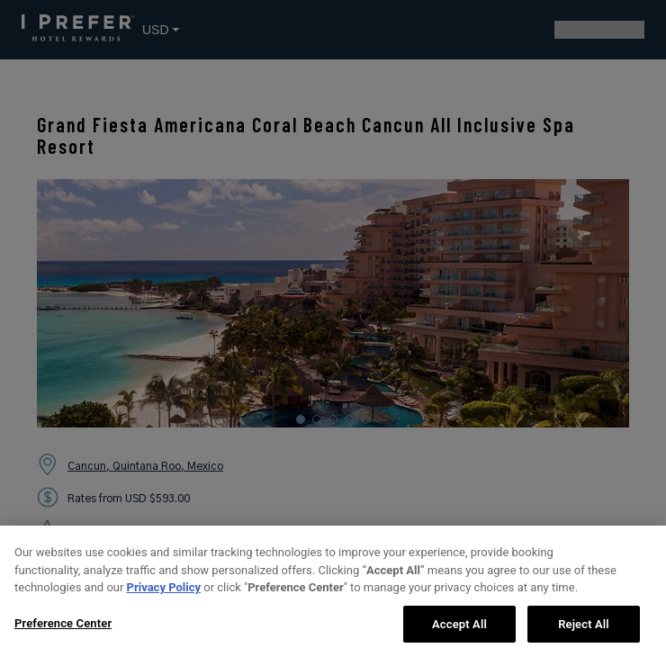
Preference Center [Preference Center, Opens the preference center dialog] (63, 629)
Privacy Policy (164, 593)
